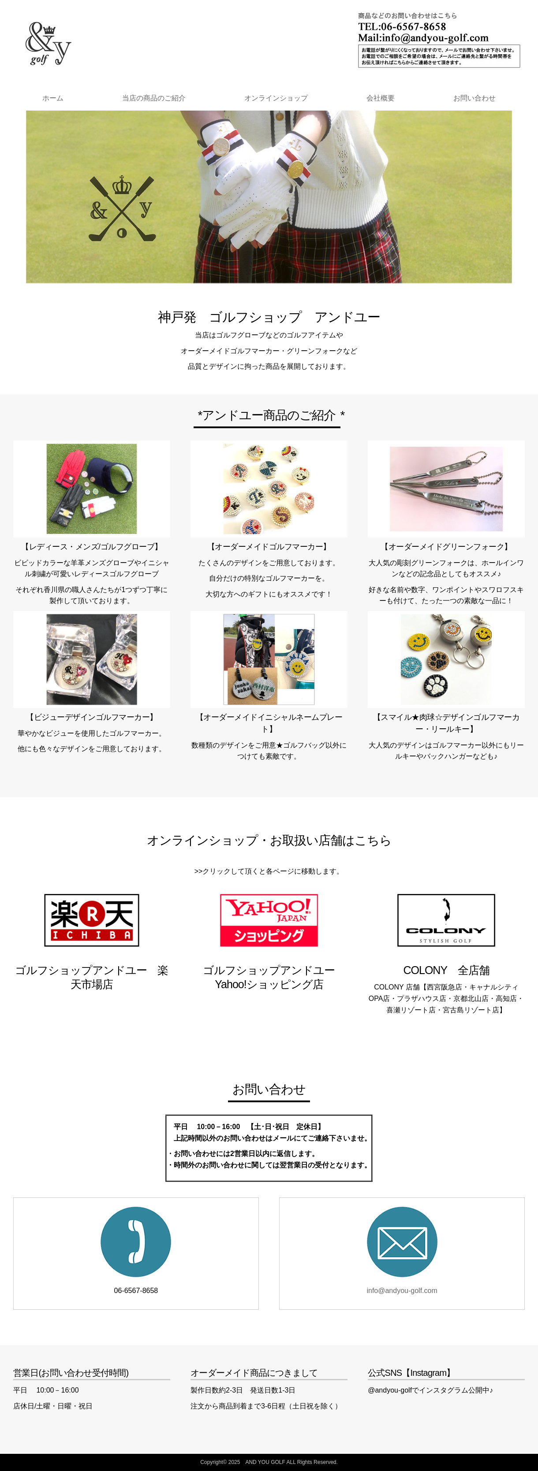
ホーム (53, 98)
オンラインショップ (276, 98)
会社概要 (380, 98)
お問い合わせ (474, 98)
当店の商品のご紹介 (154, 98)
